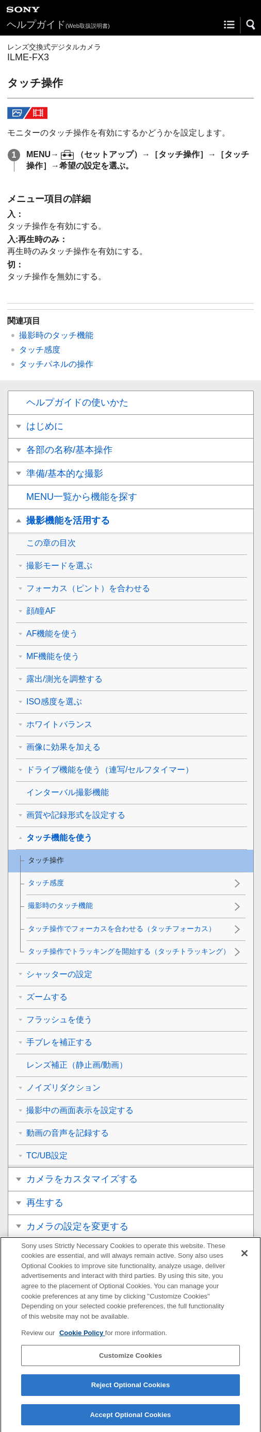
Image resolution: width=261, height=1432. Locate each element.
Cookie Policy (82, 1341)
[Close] (244, 1261)
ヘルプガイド (58, 24)
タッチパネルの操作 (56, 364)
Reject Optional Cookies (130, 1393)
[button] (251, 25)
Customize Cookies (130, 1364)
